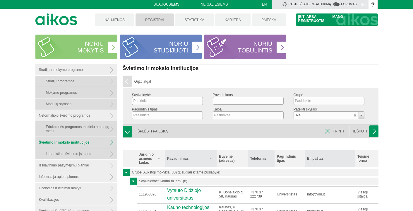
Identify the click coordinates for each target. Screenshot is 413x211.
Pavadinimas (223, 95)
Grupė (298, 95)
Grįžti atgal (142, 81)
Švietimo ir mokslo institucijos (161, 68)
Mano (338, 17)
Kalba (217, 109)
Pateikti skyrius (305, 109)
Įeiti (363, 4)
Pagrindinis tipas (145, 109)
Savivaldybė (141, 95)
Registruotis (311, 21)
